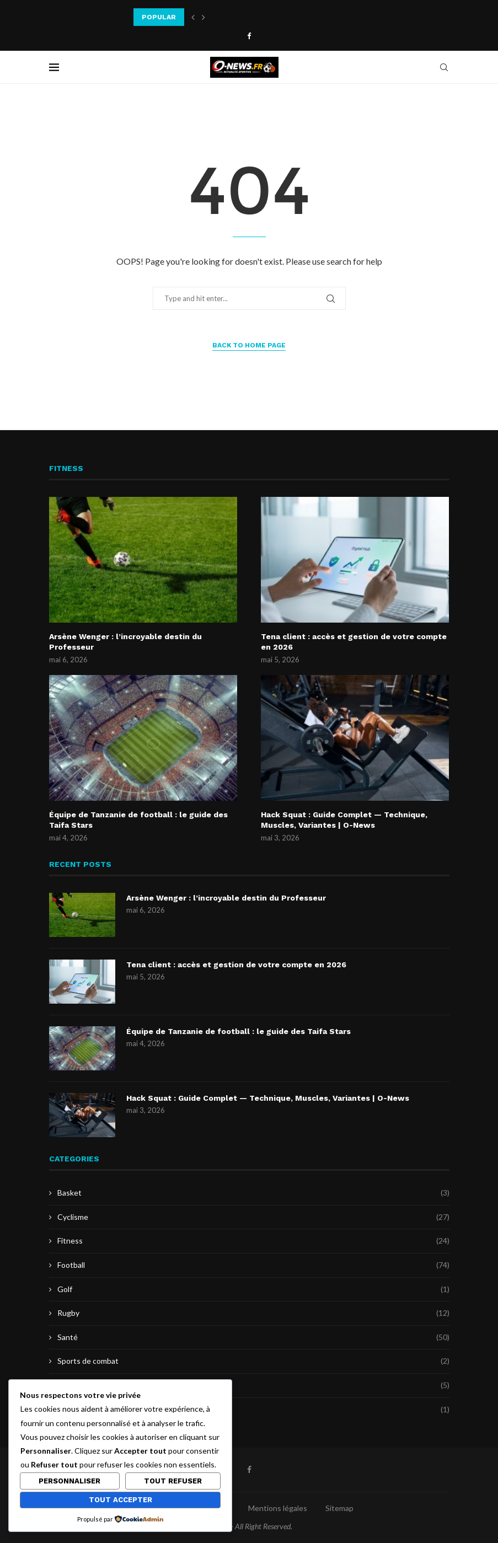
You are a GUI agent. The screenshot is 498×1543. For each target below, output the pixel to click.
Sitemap (339, 1508)
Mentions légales (277, 1508)
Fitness (253, 1240)
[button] (193, 17)
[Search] (443, 67)
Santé (253, 1337)
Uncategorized (253, 1409)
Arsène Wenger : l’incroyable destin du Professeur (125, 642)
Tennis (253, 1385)
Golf (253, 1289)
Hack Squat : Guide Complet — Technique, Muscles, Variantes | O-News (344, 820)
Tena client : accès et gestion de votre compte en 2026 (354, 642)
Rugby (253, 1313)
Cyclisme (253, 1217)
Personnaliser (69, 1481)
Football (253, 1265)
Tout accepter (120, 1500)
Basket (253, 1192)
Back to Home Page (249, 345)
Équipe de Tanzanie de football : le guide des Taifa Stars (138, 820)
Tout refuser (173, 1481)
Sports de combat (253, 1361)
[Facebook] (249, 35)
